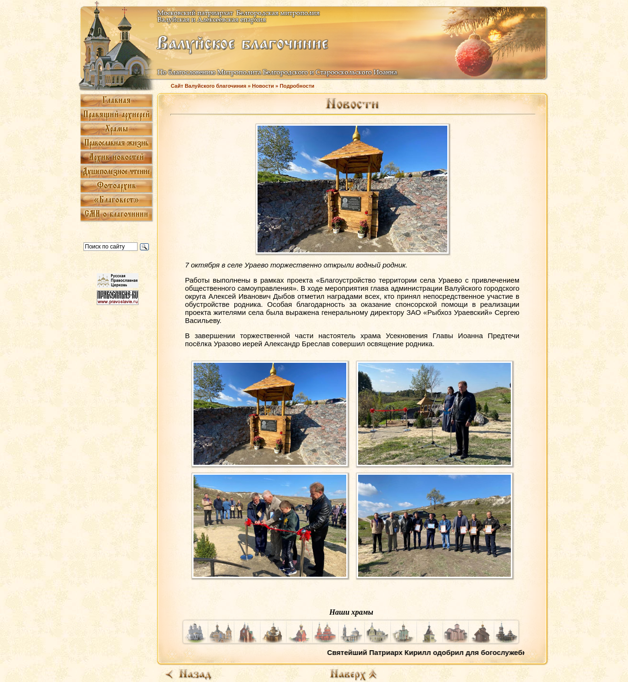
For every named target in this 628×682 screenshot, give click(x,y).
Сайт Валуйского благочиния (208, 86)
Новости (263, 86)
